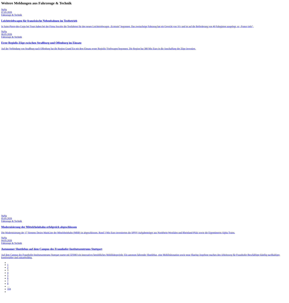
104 (9, 289)
